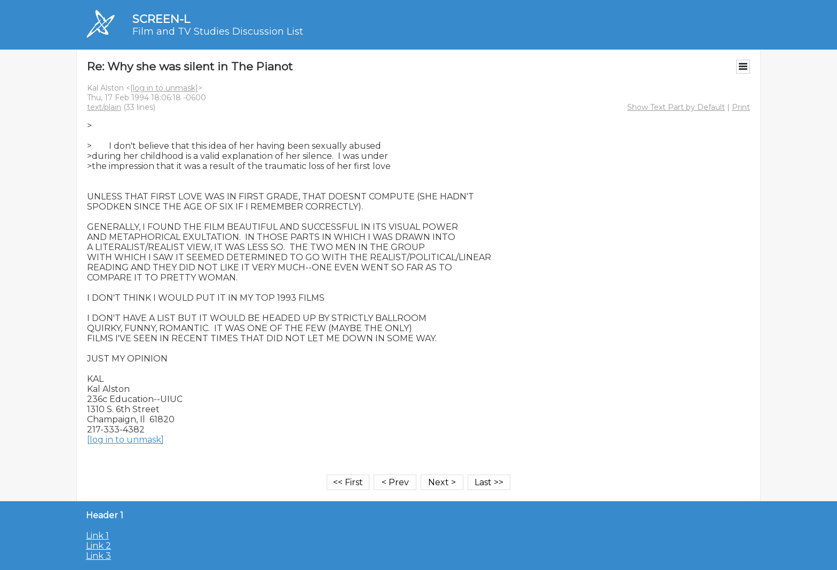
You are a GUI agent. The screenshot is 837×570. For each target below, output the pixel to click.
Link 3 (98, 556)
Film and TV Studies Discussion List (217, 31)
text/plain (104, 107)
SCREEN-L (161, 19)
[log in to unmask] (164, 88)
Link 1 (97, 536)
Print (741, 107)
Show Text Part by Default (676, 107)
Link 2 (98, 546)
